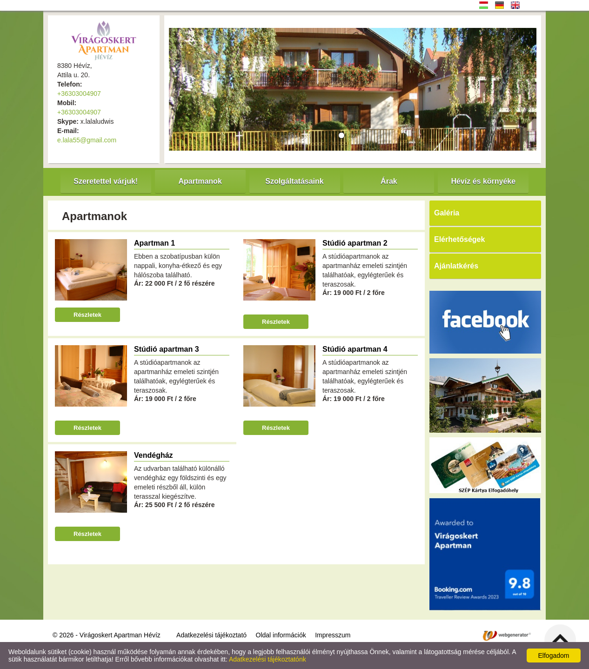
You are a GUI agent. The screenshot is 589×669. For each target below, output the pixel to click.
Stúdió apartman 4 (355, 349)
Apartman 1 (154, 243)
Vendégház (153, 455)
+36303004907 (79, 93)
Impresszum (332, 635)
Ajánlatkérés (456, 266)
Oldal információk (281, 635)
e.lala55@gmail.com (86, 140)
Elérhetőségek (459, 239)
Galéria (446, 213)
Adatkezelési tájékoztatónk (267, 659)
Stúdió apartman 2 (355, 243)
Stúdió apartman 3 (166, 349)
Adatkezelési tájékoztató (211, 635)
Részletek (87, 314)
